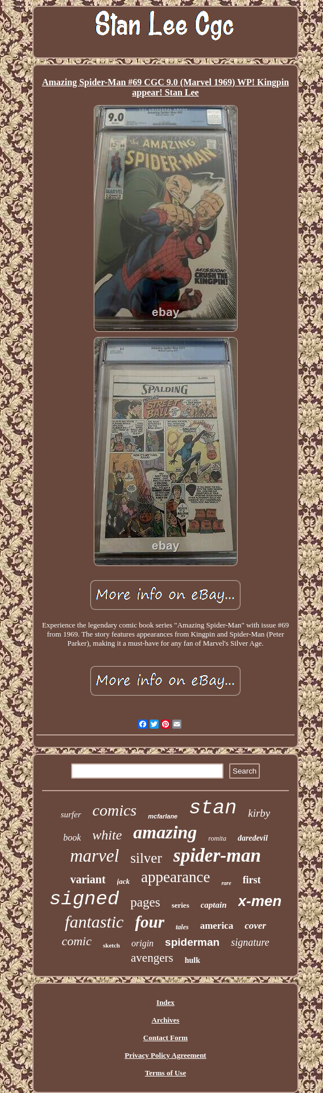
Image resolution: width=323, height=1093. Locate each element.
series (180, 905)
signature (250, 942)
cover (255, 925)
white (107, 835)
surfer (71, 814)
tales (182, 927)
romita (217, 838)
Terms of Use (165, 1073)
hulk (192, 960)
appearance (175, 877)
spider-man (217, 855)
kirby (259, 813)
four (149, 922)
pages (145, 902)
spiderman (192, 942)
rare (226, 883)
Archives (166, 1020)
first (252, 880)
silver (146, 858)
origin (142, 943)
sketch (111, 945)
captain (214, 904)
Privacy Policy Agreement (165, 1055)
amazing (165, 832)
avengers (152, 958)
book (72, 837)
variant (87, 879)
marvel (94, 856)
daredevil (253, 838)
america (217, 925)
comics (115, 810)
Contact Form (165, 1037)
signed (84, 899)
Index (165, 1002)
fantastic (94, 921)
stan (213, 808)
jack (123, 881)
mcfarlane (162, 816)
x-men (260, 900)
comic (76, 941)
